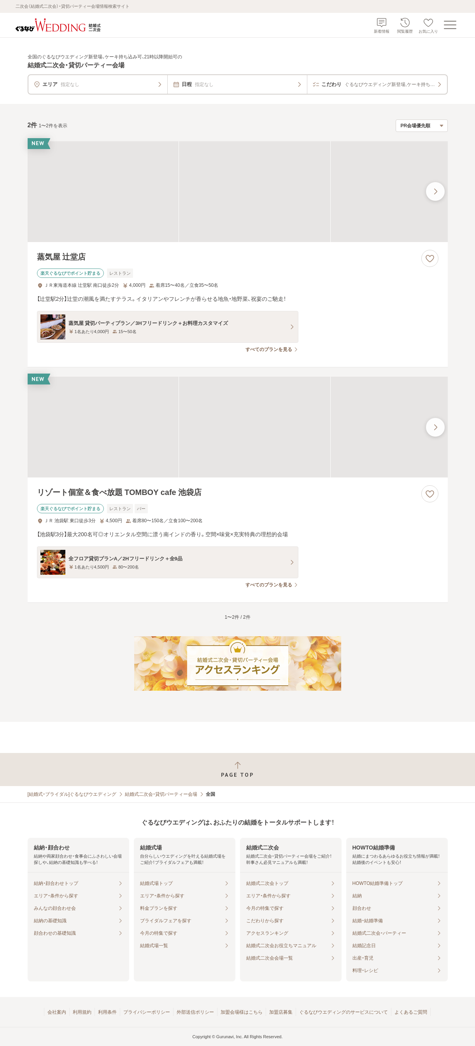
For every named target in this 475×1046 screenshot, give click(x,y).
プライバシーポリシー (146, 1012)
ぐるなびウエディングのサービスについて (343, 1012)
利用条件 (107, 1012)
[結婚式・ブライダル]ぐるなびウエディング (72, 794)
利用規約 (82, 1012)
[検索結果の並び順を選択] (422, 125)
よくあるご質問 (410, 1012)
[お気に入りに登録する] (429, 258)
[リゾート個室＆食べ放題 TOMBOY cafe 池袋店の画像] (238, 427)
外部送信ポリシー (195, 1012)
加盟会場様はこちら (242, 1012)
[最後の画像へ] (435, 191)
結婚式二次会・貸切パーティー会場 (161, 794)
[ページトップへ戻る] (237, 769)
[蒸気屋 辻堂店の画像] (238, 191)
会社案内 (56, 1012)
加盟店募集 (281, 1012)
